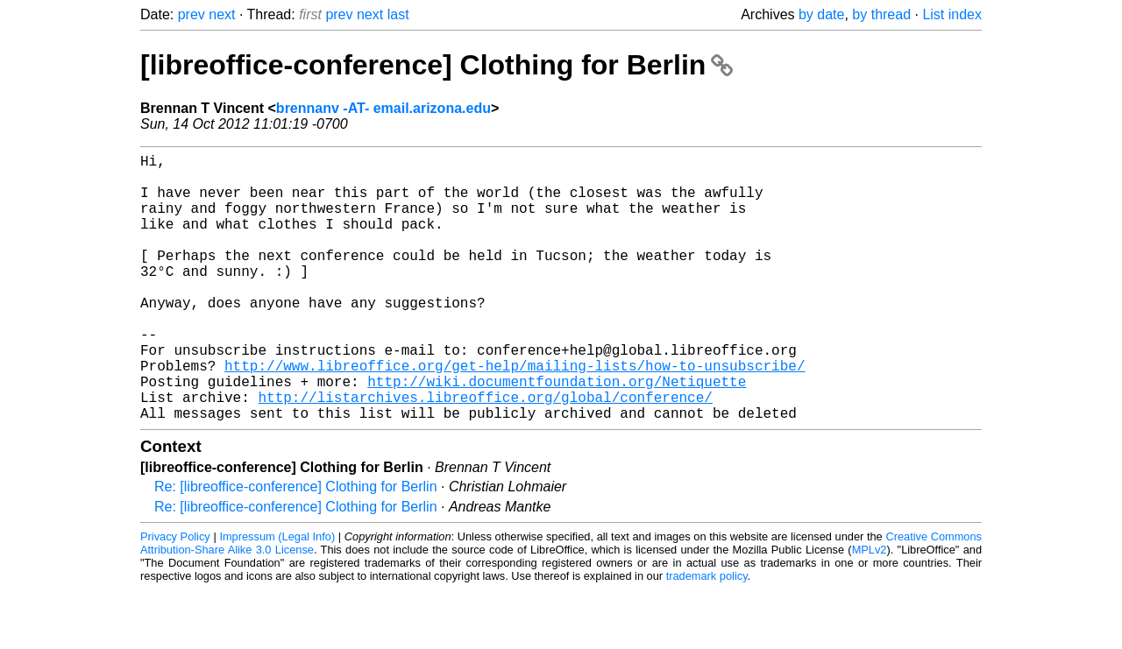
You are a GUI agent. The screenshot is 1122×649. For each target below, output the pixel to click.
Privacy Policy (175, 596)
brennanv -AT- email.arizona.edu (383, 108)
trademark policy (707, 635)
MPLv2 (869, 609)
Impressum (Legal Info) (277, 596)
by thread (881, 14)
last (398, 14)
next (222, 14)
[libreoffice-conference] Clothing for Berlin (436, 65)
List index (952, 14)
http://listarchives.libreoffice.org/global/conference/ (485, 452)
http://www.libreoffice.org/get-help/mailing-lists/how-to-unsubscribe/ (514, 414)
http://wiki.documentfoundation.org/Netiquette (556, 433)
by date (821, 14)
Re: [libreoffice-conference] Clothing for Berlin (295, 546)
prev (191, 14)
